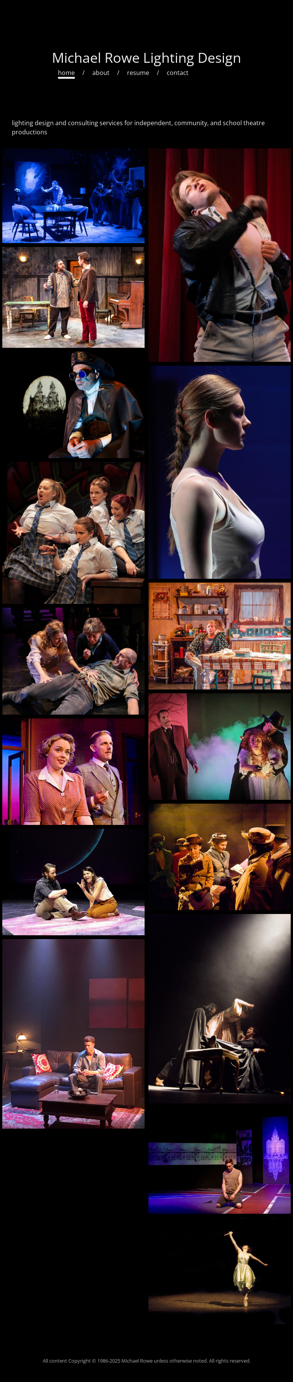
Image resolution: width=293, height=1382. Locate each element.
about (100, 72)
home (66, 72)
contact (177, 72)
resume (138, 72)
